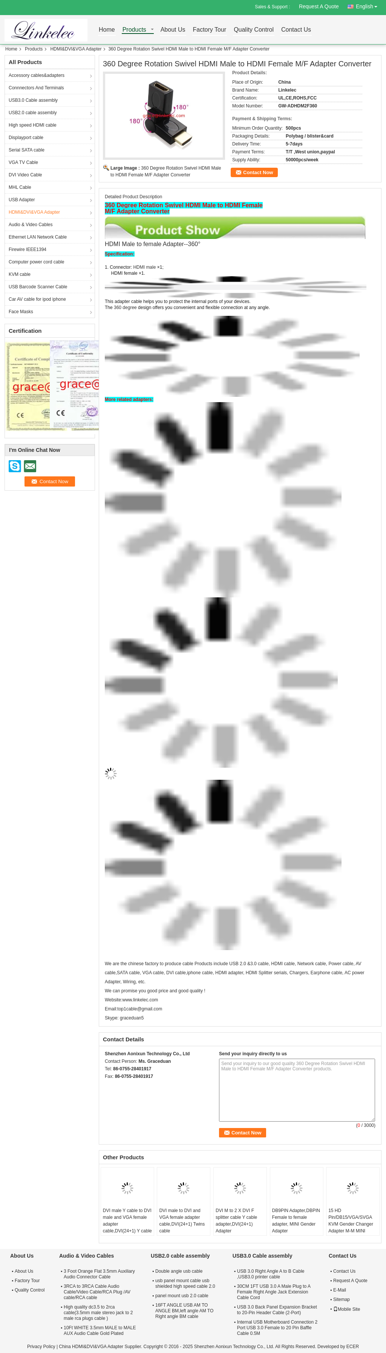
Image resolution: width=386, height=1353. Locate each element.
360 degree (126, 307)
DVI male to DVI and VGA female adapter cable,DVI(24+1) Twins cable (182, 1221)
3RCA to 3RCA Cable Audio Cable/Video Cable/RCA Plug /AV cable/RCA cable (97, 1292)
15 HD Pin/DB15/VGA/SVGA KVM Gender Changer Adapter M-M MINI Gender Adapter (350, 1224)
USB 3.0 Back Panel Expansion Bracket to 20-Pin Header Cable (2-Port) (277, 1309)
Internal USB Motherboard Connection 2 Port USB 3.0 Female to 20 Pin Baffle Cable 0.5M (277, 1327)
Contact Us (296, 30)
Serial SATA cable (26, 150)
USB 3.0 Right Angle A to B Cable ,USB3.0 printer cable (271, 1274)
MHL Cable (20, 187)
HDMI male (144, 267)
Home (107, 30)
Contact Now (258, 172)
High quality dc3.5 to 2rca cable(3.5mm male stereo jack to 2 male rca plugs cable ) (98, 1312)
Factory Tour (210, 30)
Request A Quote (319, 6)
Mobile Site (346, 1309)
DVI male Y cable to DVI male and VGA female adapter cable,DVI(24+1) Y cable (127, 1221)
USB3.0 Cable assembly (33, 100)
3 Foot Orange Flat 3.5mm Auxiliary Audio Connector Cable (99, 1274)
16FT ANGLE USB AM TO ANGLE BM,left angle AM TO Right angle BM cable (184, 1310)
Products (134, 30)
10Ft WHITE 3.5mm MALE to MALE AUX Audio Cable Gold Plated (100, 1330)
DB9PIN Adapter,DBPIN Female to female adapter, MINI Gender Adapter (296, 1221)
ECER (352, 1346)
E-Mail (339, 1290)
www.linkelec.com (140, 1000)
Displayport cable (26, 137)
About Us (173, 30)
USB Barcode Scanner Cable (38, 286)
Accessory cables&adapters (36, 75)
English (368, 5)
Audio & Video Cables (31, 224)
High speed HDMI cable (33, 125)
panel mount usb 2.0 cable (181, 1295)
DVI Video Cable (25, 175)
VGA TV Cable (23, 162)
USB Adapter (22, 199)
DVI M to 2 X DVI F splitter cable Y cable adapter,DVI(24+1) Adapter (236, 1221)
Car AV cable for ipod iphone (37, 299)
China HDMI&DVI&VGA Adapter (91, 1346)
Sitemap (341, 1299)
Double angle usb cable (178, 1271)
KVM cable (20, 274)
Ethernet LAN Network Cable (38, 237)
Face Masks (21, 311)
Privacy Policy (41, 1346)
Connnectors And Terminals (36, 87)
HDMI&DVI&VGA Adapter (75, 49)
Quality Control (254, 30)
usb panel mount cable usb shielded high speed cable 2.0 (185, 1283)
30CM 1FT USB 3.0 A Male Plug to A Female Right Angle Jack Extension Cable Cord (274, 1292)
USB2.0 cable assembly (33, 112)
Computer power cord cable (36, 262)
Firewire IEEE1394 (27, 249)
